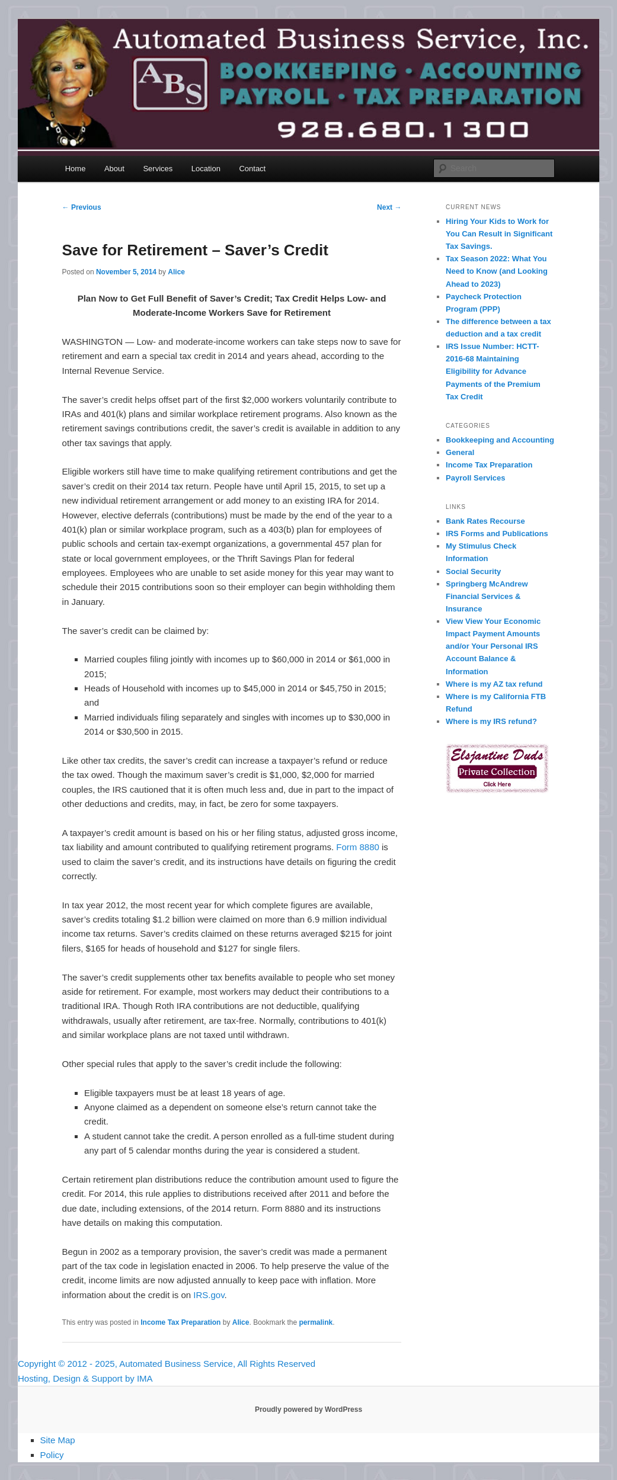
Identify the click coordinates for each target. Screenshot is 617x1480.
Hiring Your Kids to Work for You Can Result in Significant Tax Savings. (499, 234)
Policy (52, 1455)
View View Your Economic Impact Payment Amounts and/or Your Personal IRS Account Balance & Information (493, 646)
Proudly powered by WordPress (308, 1409)
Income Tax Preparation (180, 1322)
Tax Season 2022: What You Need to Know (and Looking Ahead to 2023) (497, 271)
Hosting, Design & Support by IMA (85, 1378)
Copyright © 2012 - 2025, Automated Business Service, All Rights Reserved (166, 1364)
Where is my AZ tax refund (494, 684)
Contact (252, 168)
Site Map (57, 1440)
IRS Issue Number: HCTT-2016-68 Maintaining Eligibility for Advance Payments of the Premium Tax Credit (493, 371)
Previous (81, 207)
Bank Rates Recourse (485, 521)
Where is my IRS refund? (491, 721)
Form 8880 (357, 847)
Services (157, 168)
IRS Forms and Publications (497, 533)
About (114, 168)
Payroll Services (475, 477)
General (460, 452)
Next (389, 207)
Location (205, 168)
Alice (176, 272)
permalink (316, 1322)
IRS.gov (208, 1295)
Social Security (473, 571)
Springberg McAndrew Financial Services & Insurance (487, 596)
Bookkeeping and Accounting (500, 439)
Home (75, 168)
